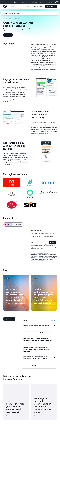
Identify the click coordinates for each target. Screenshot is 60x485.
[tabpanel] (30, 245)
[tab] (8, 224)
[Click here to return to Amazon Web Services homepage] (5, 7)
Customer (11, 18)
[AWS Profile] (56, 2)
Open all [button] (53, 320)
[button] (51, 6)
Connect (5, 18)
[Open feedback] (58, 242)
